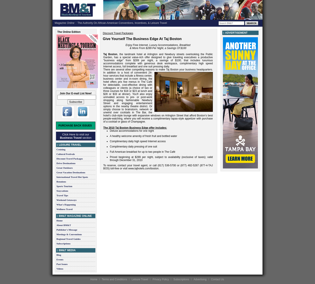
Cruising (60, 149)
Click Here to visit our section (75, 136)
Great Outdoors (64, 168)
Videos (59, 268)
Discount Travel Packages (69, 158)
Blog (58, 255)
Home (59, 220)
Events (59, 259)
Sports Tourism (64, 186)
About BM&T (63, 225)
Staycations (62, 190)
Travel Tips (62, 195)
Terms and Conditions (114, 279)
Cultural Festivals (65, 154)
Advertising (200, 279)
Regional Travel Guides (68, 239)
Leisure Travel (140, 279)
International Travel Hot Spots (72, 177)
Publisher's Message (66, 229)
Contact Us (217, 279)
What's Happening (66, 204)
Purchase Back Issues (75, 125)
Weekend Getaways (66, 200)
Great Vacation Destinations (70, 172)
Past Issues (62, 264)
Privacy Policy (160, 279)
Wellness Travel (64, 209)
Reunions (61, 181)
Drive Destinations (65, 163)
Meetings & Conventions (69, 234)
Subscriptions (63, 243)
